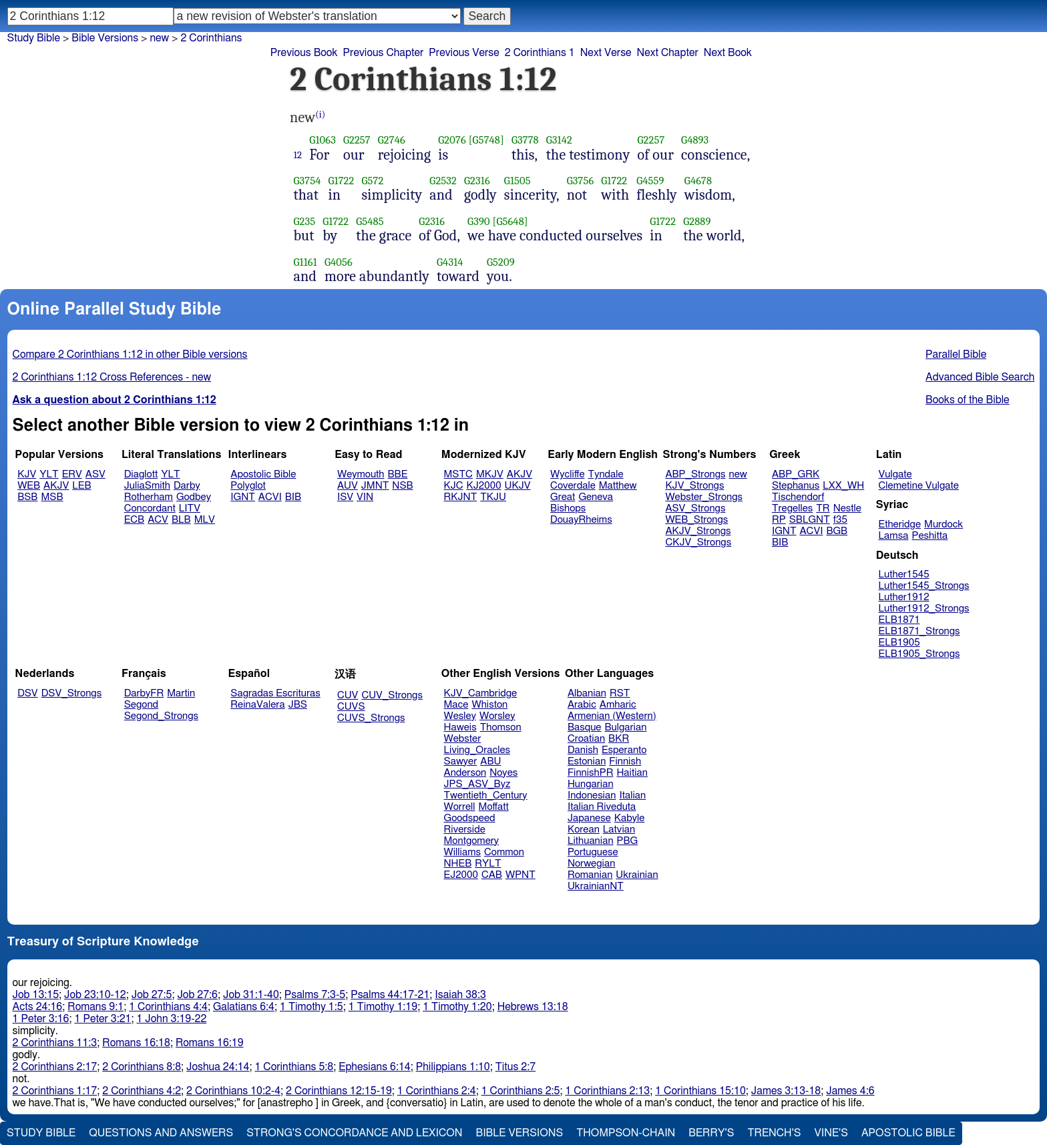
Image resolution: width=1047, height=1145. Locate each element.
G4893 (694, 140)
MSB (52, 497)
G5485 (370, 221)
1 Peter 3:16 (41, 1018)
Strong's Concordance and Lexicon (354, 1133)
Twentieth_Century (486, 795)
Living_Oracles (477, 750)
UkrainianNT (596, 886)
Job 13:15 (36, 994)
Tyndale (606, 474)
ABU (490, 761)
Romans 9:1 (95, 1006)
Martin (181, 693)
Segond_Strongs (161, 716)
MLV (204, 520)
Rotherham (148, 497)
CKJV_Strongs (698, 542)
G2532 (443, 180)
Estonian (587, 761)
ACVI (270, 497)
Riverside (464, 830)
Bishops (568, 508)
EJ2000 (461, 875)
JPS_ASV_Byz (477, 784)
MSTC (458, 474)
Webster (462, 739)
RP (779, 520)
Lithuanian (591, 841)
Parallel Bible (955, 354)
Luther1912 (904, 597)
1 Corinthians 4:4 (168, 1006)
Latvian (619, 830)
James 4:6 (850, 1091)
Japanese (589, 818)
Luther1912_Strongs (924, 609)
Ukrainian (637, 875)
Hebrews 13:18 (532, 1006)
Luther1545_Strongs (924, 586)
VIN (365, 497)
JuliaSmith (147, 486)
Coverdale (573, 486)
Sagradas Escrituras (275, 693)
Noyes (503, 773)
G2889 (696, 221)
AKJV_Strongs (697, 531)
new (159, 38)
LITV (189, 508)
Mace (456, 705)
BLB (181, 520)
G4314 (450, 262)
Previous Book (304, 52)
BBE (398, 474)
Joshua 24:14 (217, 1067)
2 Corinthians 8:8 (141, 1067)
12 (298, 155)
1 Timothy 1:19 (383, 1006)
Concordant (150, 508)
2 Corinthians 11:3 (55, 1043)
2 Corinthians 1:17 (55, 1091)
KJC (453, 486)
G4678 (698, 180)
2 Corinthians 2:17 (55, 1067)
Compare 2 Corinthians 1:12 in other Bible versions (130, 354)
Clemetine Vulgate (919, 486)
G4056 (339, 262)
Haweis (460, 727)
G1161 (305, 262)
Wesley (460, 716)
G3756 (580, 180)
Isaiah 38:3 (460, 994)
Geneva (595, 497)
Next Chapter (667, 52)
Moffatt (494, 807)
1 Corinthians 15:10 (700, 1091)
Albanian (587, 693)
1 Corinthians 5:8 (293, 1067)
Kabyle (629, 818)
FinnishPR (591, 773)
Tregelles (792, 508)
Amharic (618, 705)
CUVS (351, 707)
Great (562, 497)
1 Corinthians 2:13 (607, 1091)
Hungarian (591, 784)
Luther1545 (904, 574)
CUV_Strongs (391, 695)
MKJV (489, 474)
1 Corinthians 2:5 (520, 1091)
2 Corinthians (211, 38)
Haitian (632, 773)
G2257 (357, 140)
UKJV (518, 486)
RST (620, 693)
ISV (345, 497)
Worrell (459, 807)
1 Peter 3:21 (103, 1018)
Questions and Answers (161, 1133)
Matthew (618, 486)
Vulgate (895, 474)
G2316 (477, 180)
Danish (583, 750)
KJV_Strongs (694, 486)
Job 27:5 (152, 994)
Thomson (500, 727)
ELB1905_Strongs (919, 654)
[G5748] (486, 140)
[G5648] (510, 221)
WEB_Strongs (696, 520)
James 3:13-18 (786, 1091)
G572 (373, 180)
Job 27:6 (197, 994)
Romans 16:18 (136, 1043)
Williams (462, 852)
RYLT (488, 864)
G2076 (452, 140)
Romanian (590, 875)
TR (822, 508)
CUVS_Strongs (371, 718)
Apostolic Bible (908, 1133)
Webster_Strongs (704, 497)
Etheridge (900, 524)
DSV (27, 693)
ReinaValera (257, 705)
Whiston (489, 705)
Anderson (465, 773)
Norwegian (591, 864)
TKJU (493, 497)
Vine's (831, 1133)
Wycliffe (567, 474)
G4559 (650, 180)
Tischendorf (798, 497)
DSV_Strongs (71, 693)
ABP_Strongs (695, 474)
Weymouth (361, 474)
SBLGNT (809, 520)
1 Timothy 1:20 (457, 1006)
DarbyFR (144, 693)
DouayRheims (581, 520)
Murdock (943, 524)
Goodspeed (469, 818)
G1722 (342, 180)
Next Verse (606, 52)
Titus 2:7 (515, 1067)
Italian (632, 795)
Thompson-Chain (625, 1133)
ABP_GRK (795, 474)
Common (504, 852)
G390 (478, 221)
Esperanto (624, 750)
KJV (26, 474)
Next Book (728, 52)
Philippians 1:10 (453, 1067)
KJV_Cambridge (480, 693)
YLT (48, 474)
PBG (627, 841)
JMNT (375, 486)
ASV (95, 474)
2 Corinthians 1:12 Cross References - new (112, 377)
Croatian (586, 739)
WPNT (520, 875)
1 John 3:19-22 (171, 1018)
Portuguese (593, 852)
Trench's (774, 1133)
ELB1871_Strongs (919, 631)
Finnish (625, 761)
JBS (297, 705)
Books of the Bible (967, 400)
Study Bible (33, 38)
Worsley (497, 716)
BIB (293, 497)
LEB (81, 486)
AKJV (56, 486)
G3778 (525, 140)
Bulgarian (625, 727)
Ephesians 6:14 (374, 1067)
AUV (347, 486)
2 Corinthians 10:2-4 (233, 1091)
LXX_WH (843, 486)
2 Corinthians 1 (540, 52)
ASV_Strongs (695, 508)
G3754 (307, 180)
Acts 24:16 (38, 1006)
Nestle (847, 508)
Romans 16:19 (210, 1043)
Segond (141, 705)
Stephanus (795, 486)
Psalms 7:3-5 (314, 994)
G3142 (559, 140)
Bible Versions (104, 38)
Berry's (711, 1133)
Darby (187, 486)
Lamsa (894, 536)
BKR (618, 739)
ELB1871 (899, 620)
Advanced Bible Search (979, 377)
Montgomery (471, 841)
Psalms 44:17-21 (390, 994)
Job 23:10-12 (95, 994)
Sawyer (460, 761)
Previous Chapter (383, 52)
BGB (836, 531)
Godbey (193, 497)
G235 (305, 221)
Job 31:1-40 (251, 994)
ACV (158, 520)
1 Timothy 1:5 (311, 1006)
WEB (28, 486)
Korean (584, 830)
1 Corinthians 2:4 (436, 1091)
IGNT (242, 497)
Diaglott (141, 474)
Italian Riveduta (602, 807)
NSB (402, 486)
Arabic (582, 705)
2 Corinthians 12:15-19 (339, 1091)
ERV (72, 474)
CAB (491, 875)
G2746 (391, 140)
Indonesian (592, 795)
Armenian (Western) (612, 716)
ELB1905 (899, 643)
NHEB (458, 864)
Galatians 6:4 (243, 1006)
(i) (320, 114)
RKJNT (460, 497)
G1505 (517, 180)
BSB (27, 497)
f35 (840, 520)
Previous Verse (464, 52)
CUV (348, 695)
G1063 (322, 140)
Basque (585, 727)
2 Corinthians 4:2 (141, 1091)
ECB (134, 520)
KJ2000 (484, 486)
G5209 (501, 262)
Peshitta (929, 536)
